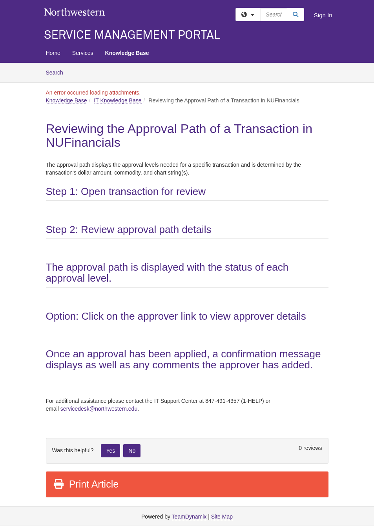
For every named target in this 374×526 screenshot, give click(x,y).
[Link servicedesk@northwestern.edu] (98, 409)
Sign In (323, 15)
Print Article (86, 484)
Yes (110, 451)
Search (57, 72)
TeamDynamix (189, 516)
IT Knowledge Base (117, 100)
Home (53, 53)
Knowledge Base (127, 53)
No (131, 451)
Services (82, 53)
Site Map (222, 516)
